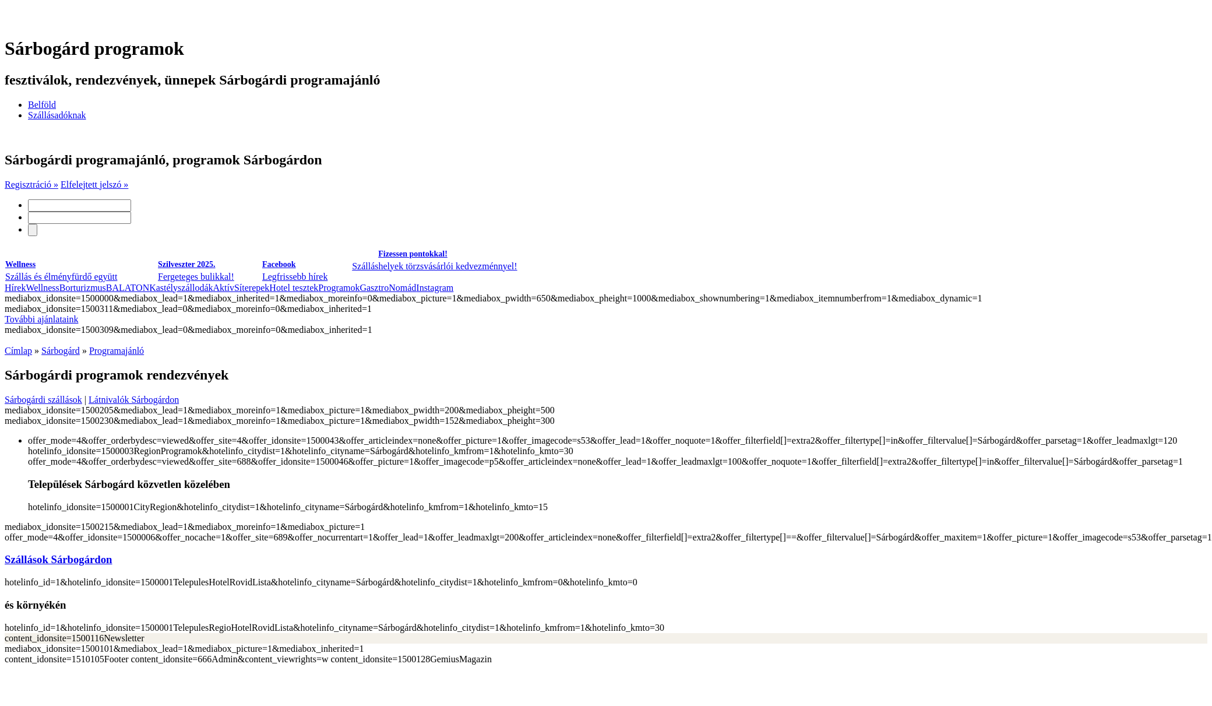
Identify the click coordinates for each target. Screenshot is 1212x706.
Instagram (434, 288)
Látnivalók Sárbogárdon (134, 400)
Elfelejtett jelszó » (94, 184)
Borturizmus (82, 288)
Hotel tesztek (293, 288)
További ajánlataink (41, 319)
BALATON (127, 288)
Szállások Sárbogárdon (58, 559)
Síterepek (251, 288)
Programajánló (116, 351)
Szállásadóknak (57, 115)
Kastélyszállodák (181, 288)
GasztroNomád (388, 288)
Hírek (15, 288)
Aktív (223, 288)
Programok (339, 288)
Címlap (18, 351)
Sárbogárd (60, 351)
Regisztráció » (31, 184)
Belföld (42, 105)
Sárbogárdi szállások (43, 400)
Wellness (42, 288)
